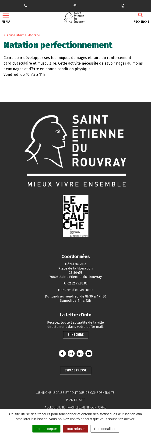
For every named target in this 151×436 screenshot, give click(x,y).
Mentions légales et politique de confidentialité (75, 393)
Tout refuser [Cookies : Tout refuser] (75, 429)
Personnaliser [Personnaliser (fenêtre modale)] (105, 429)
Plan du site (75, 400)
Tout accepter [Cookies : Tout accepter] (46, 429)
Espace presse (76, 370)
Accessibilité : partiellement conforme (75, 407)
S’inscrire (76, 335)
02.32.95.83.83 (77, 283)
